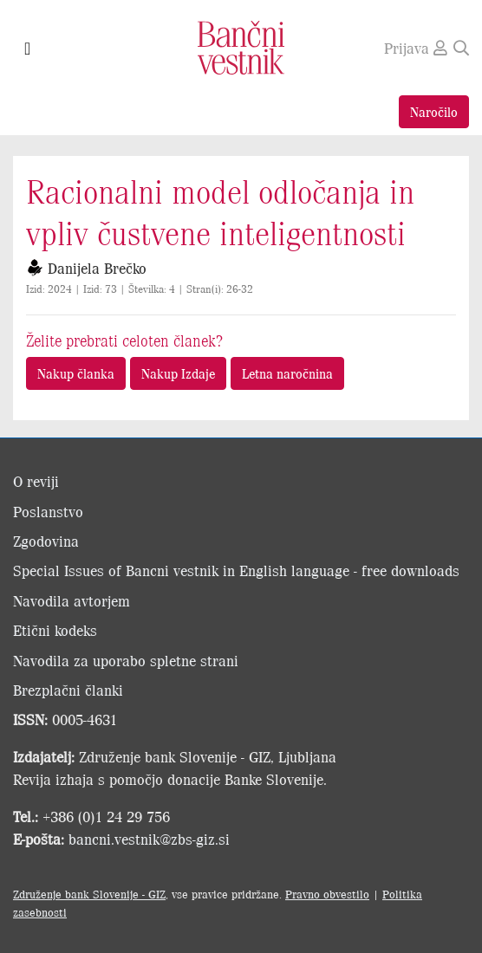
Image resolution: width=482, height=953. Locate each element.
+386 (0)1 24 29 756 (106, 816)
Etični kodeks (55, 629)
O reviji (36, 480)
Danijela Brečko (97, 267)
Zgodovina (46, 540)
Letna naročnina (287, 373)
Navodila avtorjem (71, 600)
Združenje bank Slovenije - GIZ (89, 893)
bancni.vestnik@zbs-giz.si (149, 838)
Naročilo (434, 111)
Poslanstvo (48, 511)
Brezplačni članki (68, 689)
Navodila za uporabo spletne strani (125, 660)
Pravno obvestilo (327, 893)
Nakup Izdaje (178, 373)
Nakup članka (75, 373)
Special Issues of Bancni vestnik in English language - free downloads (236, 570)
